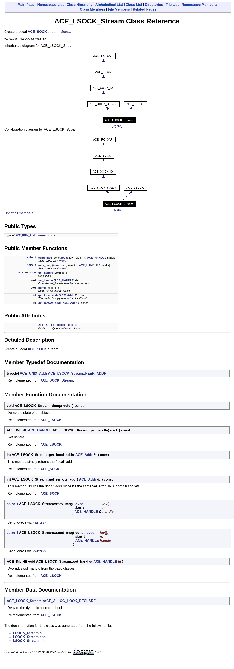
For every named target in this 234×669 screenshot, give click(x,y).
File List (172, 4)
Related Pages (144, 9)
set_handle (45, 281)
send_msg (45, 258)
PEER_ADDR (46, 236)
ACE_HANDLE (96, 258)
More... (65, 32)
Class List (134, 4)
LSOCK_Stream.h (27, 633)
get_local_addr (48, 296)
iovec (64, 258)
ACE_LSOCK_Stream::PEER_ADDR (77, 374)
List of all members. (19, 214)
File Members (119, 9)
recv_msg (44, 265)
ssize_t (31, 258)
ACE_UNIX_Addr (25, 236)
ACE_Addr (67, 296)
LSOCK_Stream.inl (28, 641)
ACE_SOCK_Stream (56, 381)
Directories (154, 4)
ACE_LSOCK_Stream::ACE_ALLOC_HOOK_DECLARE (51, 601)
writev (62, 261)
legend (117, 126)
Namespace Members (199, 4)
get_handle (45, 273)
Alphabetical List (109, 4)
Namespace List (50, 4)
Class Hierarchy (79, 4)
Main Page (25, 4)
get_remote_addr (49, 303)
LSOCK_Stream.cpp (29, 637)
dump (42, 288)
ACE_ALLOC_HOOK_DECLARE (59, 325)
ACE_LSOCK (51, 420)
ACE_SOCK (37, 32)
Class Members (92, 9)
